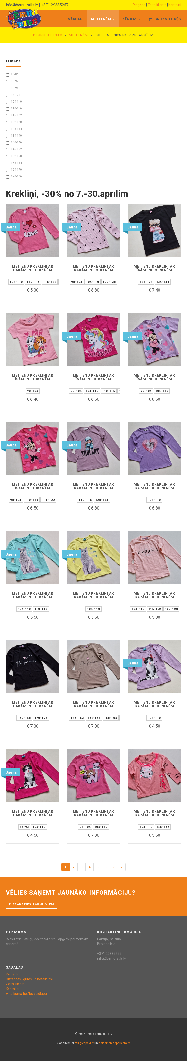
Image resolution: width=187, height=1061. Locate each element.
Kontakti (174, 5)
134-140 (14, 136)
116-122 (14, 115)
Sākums (76, 19)
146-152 (14, 149)
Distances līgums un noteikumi (29, 979)
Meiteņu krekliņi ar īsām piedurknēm (154, 268)
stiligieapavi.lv (84, 1043)
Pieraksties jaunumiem (31, 904)
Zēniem (131, 19)
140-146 (14, 143)
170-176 (14, 177)
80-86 (12, 75)
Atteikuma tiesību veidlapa (26, 994)
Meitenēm (103, 19)
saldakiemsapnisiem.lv (114, 1043)
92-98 (12, 88)
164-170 (14, 170)
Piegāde (139, 5)
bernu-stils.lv (47, 35)
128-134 (14, 129)
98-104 (13, 95)
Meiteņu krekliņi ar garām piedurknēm (32, 268)
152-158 (14, 156)
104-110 (14, 102)
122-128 (14, 122)
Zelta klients (157, 5)
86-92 (12, 81)
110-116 (14, 109)
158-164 (14, 163)
